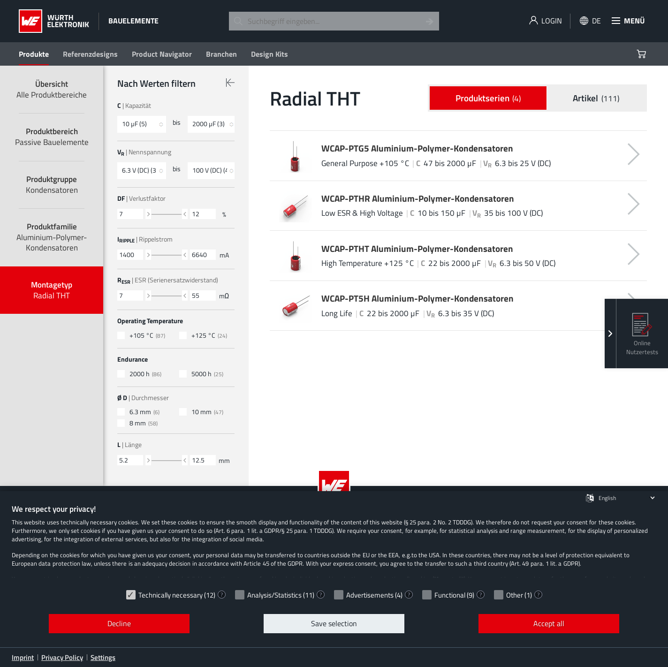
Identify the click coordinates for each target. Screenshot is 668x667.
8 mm (143, 423)
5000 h (207, 374)
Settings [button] (103, 657)
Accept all (548, 623)
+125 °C (209, 335)
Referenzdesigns (90, 54)
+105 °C (147, 335)
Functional (449, 595)
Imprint (23, 657)
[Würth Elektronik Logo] (54, 21)
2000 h (145, 374)
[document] (334, 544)
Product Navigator (162, 54)
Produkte (34, 54)
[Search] (429, 21)
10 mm (207, 412)
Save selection (334, 623)
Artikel (596, 98)
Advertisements (370, 595)
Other (514, 595)
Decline (119, 623)
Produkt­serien (488, 98)
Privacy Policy (62, 657)
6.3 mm (144, 412)
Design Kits (269, 54)
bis (177, 122)
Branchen (221, 54)
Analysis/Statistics (274, 595)
